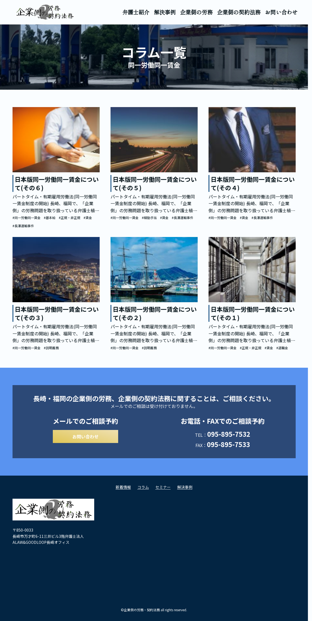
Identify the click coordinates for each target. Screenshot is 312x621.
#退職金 (282, 347)
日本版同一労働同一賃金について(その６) (57, 183)
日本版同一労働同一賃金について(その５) (155, 183)
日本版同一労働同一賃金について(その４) (253, 183)
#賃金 (88, 217)
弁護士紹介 (135, 12)
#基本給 (50, 217)
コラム (143, 488)
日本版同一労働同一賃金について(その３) (57, 313)
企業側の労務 (196, 12)
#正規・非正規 (69, 217)
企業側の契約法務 (239, 12)
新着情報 (123, 488)
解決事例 (165, 12)
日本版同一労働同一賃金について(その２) (155, 313)
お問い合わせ (281, 12)
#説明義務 (51, 347)
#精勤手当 (149, 217)
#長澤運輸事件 (23, 225)
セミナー (163, 488)
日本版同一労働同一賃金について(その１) (253, 313)
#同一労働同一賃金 (27, 217)
